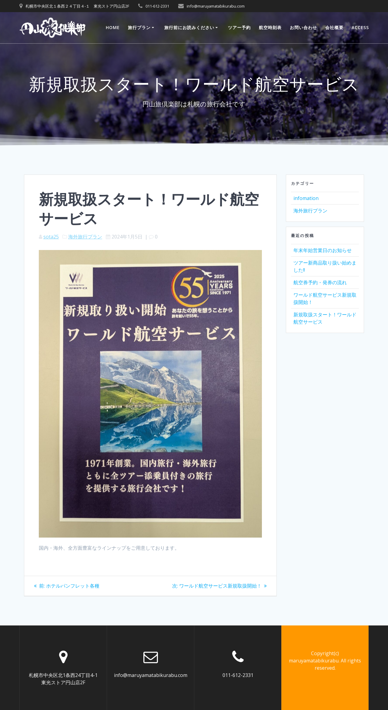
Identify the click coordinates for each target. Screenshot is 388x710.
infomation (306, 198)
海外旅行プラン (85, 236)
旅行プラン (139, 27)
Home (113, 27)
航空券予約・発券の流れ (320, 282)
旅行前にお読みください (189, 27)
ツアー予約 (239, 27)
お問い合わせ (303, 27)
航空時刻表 (270, 27)
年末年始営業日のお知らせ (322, 250)
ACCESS (360, 27)
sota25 (51, 236)
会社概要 (334, 27)
